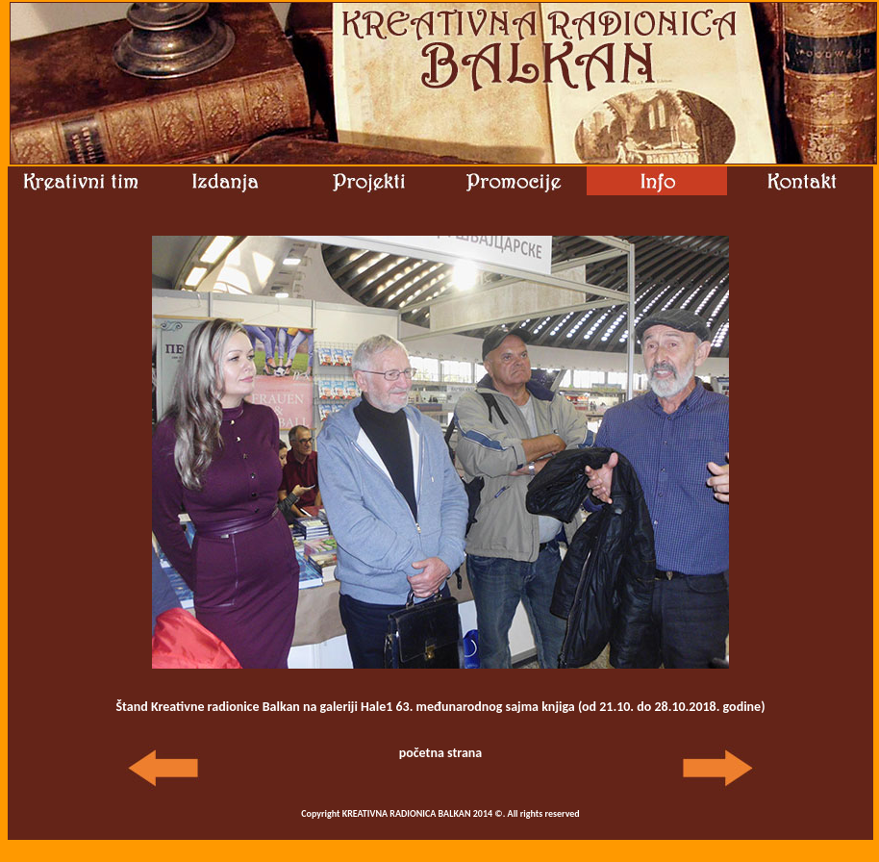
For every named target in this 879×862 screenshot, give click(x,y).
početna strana (441, 753)
